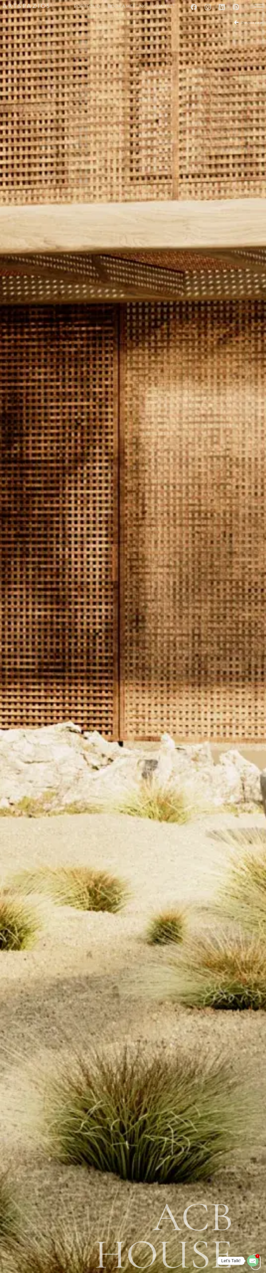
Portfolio (87, 6)
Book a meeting (127, 6)
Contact (164, 6)
